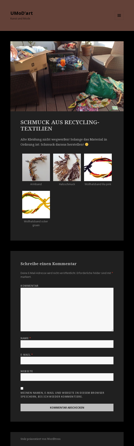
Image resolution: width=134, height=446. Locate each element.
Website (27, 371)
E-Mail (27, 355)
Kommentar (29, 286)
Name (26, 338)
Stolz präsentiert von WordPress (41, 439)
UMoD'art (21, 13)
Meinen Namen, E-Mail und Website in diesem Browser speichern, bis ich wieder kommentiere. (62, 394)
